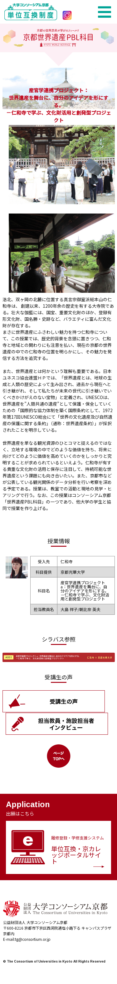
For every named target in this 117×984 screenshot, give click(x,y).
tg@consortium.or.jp (33, 939)
